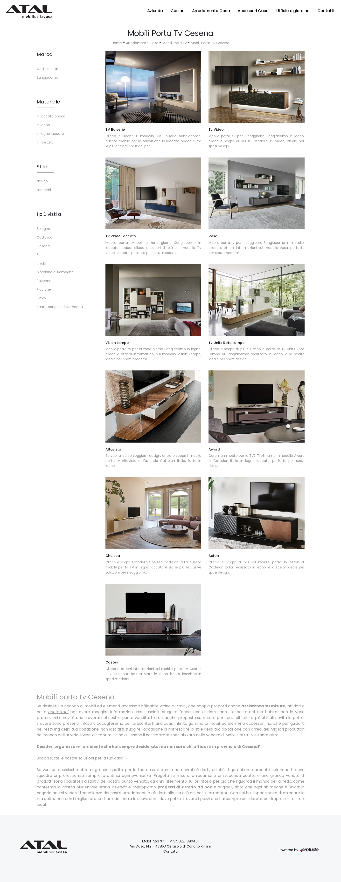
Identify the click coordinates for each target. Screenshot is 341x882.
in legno (43, 125)
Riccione (44, 289)
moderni (44, 189)
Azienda (155, 11)
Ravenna (44, 280)
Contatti (325, 11)
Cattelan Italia (49, 68)
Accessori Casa (253, 11)
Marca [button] (45, 54)
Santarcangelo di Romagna (60, 306)
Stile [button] (42, 166)
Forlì (40, 254)
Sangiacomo (47, 77)
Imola (41, 263)
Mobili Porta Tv (174, 43)
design (42, 181)
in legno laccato (50, 133)
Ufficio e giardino (293, 11)
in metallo (45, 142)
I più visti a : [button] (50, 214)
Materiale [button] (48, 101)
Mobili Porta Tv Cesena (210, 43)
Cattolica (44, 237)
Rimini (42, 298)
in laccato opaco (51, 116)
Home (117, 43)
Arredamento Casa (211, 11)
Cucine (177, 11)
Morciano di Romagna (55, 272)
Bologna (43, 228)
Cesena (43, 246)
